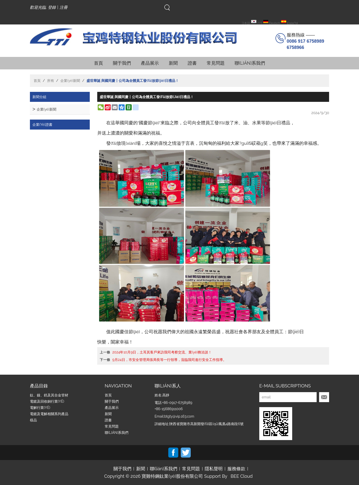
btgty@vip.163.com (179, 416)
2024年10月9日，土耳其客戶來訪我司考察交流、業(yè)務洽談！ (162, 352)
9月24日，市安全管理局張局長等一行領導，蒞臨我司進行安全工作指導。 (169, 360)
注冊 (64, 7)
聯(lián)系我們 (250, 63)
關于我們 (122, 63)
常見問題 (216, 63)
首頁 (98, 63)
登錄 (52, 7)
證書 (192, 63)
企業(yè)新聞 (70, 81)
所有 (50, 81)
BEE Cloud (242, 476)
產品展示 (150, 63)
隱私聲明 (214, 469)
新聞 (173, 63)
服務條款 (236, 469)
